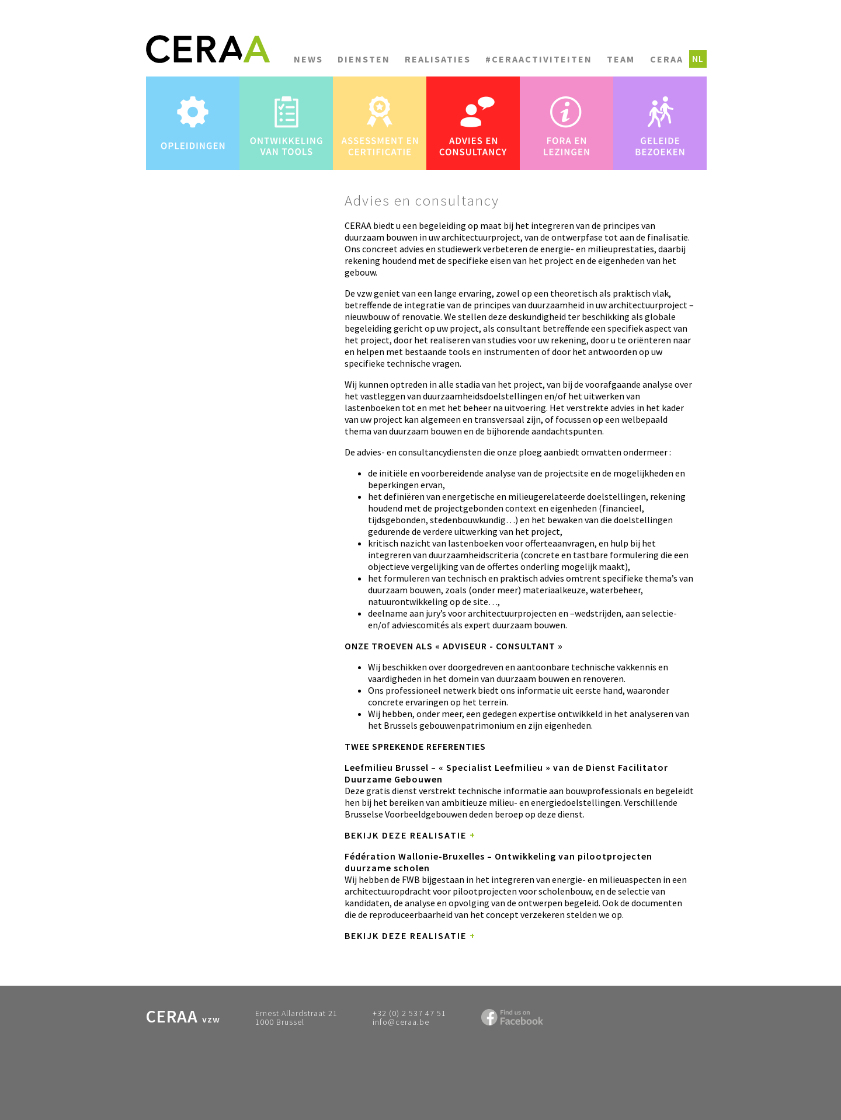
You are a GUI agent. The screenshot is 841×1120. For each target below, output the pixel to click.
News (308, 59)
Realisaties (438, 59)
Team (621, 59)
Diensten (364, 59)
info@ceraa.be (401, 1022)
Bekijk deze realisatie (410, 835)
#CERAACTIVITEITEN (538, 59)
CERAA (666, 59)
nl (698, 58)
